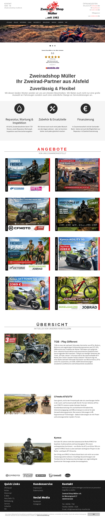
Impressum (37, 488)
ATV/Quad (9, 22)
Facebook (37, 501)
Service (54, 22)
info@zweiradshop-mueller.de (78, 509)
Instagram (37, 504)
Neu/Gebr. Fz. (37, 22)
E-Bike (29, 22)
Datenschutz (38, 490)
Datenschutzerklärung (43, 515)
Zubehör (60, 22)
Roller (16, 22)
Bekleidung (46, 22)
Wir (66, 22)
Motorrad (23, 22)
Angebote (52, 149)
